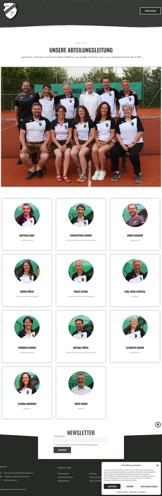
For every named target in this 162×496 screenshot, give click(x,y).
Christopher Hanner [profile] (81, 235)
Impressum (142, 492)
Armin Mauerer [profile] (135, 235)
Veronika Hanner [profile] (27, 347)
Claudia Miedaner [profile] (27, 404)
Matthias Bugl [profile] (27, 235)
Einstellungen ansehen (149, 486)
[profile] (27, 230)
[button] (157, 465)
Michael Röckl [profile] (81, 347)
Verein (54, 10)
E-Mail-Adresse (59, 422)
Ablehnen (129, 486)
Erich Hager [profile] (81, 404)
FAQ (116, 10)
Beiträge (65, 10)
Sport (95, 10)
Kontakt (106, 10)
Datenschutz (133, 492)
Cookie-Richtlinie (122, 492)
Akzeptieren (112, 486)
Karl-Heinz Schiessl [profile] (135, 291)
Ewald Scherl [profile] (81, 291)
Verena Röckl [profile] (27, 291)
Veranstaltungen (81, 10)
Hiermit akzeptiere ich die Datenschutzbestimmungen (77, 431)
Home (44, 10)
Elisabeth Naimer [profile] (135, 347)
